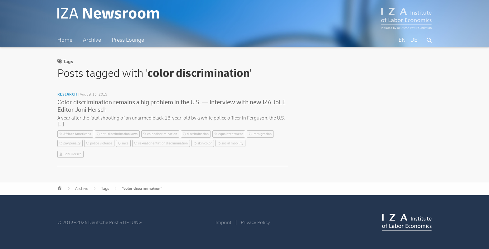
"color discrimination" (142, 188)
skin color (204, 143)
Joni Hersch (72, 154)
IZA (407, 222)
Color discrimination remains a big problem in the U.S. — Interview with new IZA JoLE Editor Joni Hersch (171, 106)
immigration (262, 134)
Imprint (223, 222)
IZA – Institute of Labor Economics (406, 19)
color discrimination (162, 134)
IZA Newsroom (108, 13)
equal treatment (230, 134)
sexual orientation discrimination (163, 143)
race (125, 143)
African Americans (77, 134)
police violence (101, 143)
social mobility (232, 143)
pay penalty (71, 143)
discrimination (198, 134)
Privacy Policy (255, 222)
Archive (81, 188)
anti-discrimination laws (119, 134)
